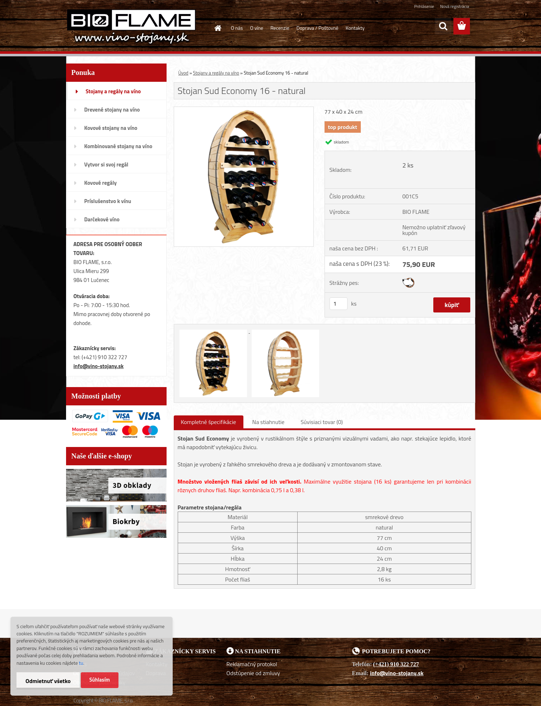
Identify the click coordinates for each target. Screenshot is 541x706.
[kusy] (339, 303)
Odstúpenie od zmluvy (253, 673)
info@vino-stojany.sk (99, 366)
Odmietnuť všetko (48, 681)
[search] (443, 26)
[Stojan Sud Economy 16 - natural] (244, 109)
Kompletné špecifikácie (208, 422)
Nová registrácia (454, 6)
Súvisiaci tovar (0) (321, 422)
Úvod (183, 72)
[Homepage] (217, 28)
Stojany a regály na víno (216, 72)
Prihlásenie (424, 6)
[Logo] (131, 26)
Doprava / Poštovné (318, 28)
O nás (237, 28)
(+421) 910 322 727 (396, 664)
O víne (256, 28)
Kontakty (355, 28)
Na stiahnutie (268, 422)
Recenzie (279, 28)
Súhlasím (99, 680)
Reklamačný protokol (252, 664)
